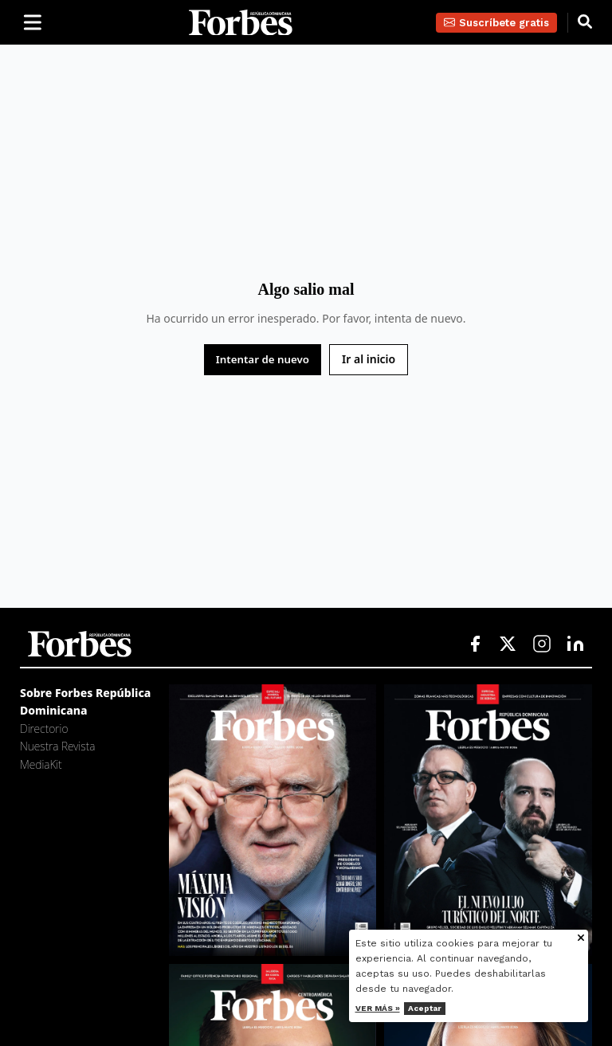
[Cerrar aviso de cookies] (581, 939)
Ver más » (377, 1008)
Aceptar (424, 1008)
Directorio (44, 728)
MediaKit (41, 764)
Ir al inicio (368, 358)
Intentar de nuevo (262, 359)
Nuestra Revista (57, 746)
